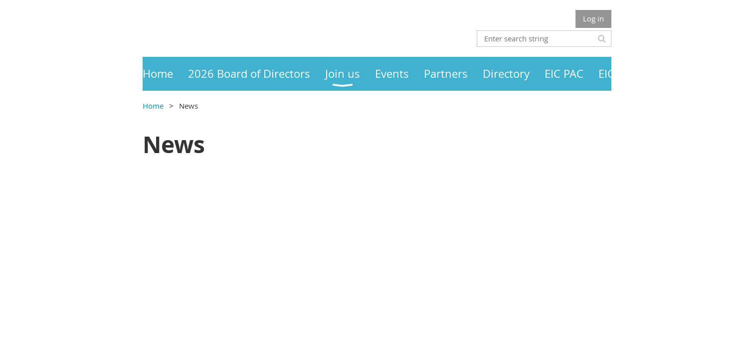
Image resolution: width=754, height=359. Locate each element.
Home (153, 106)
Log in (593, 18)
